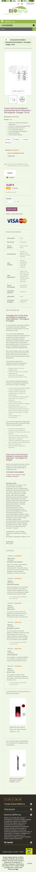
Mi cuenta (8, 842)
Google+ (25, 139)
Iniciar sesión (30, 3)
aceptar (29, 863)
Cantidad (8, 198)
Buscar (34, 29)
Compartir (16, 139)
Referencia (7, 116)
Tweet (7, 139)
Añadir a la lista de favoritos (14, 214)
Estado (6, 119)
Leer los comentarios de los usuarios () (16, 154)
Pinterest (8, 142)
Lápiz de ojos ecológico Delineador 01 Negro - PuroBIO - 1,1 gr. (17, 779)
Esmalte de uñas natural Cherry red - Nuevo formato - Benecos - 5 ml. (18, 729)
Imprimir (11, 177)
